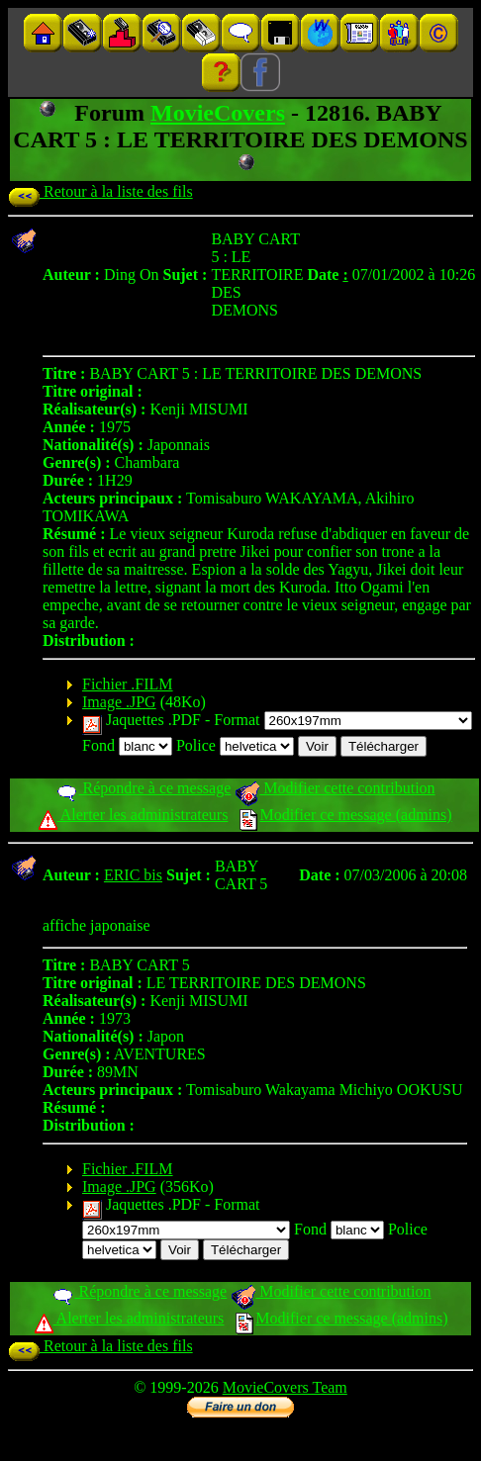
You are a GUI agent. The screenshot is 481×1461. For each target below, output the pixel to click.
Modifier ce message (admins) (345, 814)
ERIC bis (133, 875)
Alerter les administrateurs (133, 814)
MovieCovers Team (285, 1387)
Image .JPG (119, 701)
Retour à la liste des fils (100, 191)
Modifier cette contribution (334, 787)
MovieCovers (217, 113)
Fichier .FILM (127, 684)
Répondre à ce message (143, 787)
